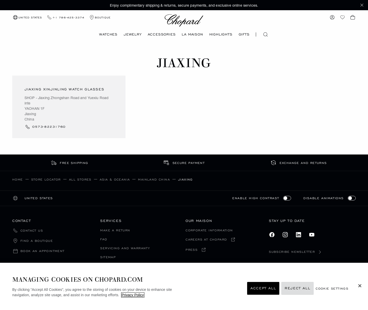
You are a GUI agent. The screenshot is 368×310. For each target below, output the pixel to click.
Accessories (162, 34)
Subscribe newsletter (296, 252)
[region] (184, 286)
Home (17, 179)
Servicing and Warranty (125, 248)
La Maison (192, 34)
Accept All (263, 288)
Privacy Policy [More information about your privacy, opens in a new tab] (133, 295)
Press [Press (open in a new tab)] (192, 250)
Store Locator (46, 179)
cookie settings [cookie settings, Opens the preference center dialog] (332, 288)
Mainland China (154, 179)
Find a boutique (36, 241)
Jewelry (133, 34)
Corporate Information (209, 230)
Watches (108, 34)
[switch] (287, 198)
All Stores (80, 179)
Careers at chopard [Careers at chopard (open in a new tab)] (206, 240)
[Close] (359, 285)
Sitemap (108, 257)
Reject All (297, 288)
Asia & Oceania (115, 179)
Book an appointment (42, 251)
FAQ (103, 239)
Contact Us (31, 231)
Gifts (244, 34)
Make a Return (115, 230)
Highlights (221, 34)
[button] (362, 5)
